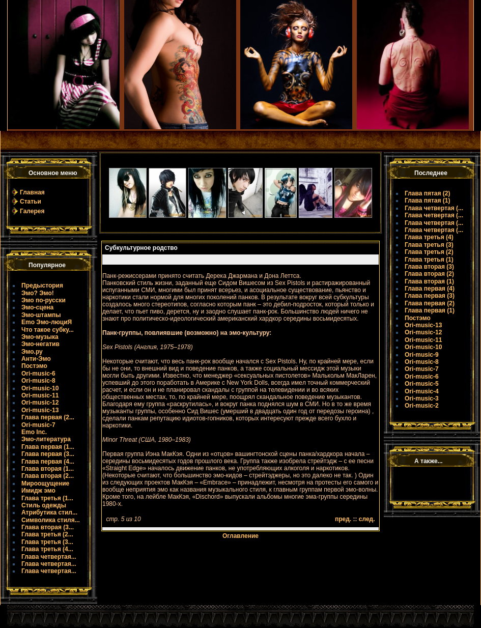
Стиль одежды (43, 505)
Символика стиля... (50, 520)
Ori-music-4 (422, 391)
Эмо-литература (46, 439)
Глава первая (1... (47, 446)
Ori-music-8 (38, 380)
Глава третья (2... (47, 534)
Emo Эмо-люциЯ (46, 322)
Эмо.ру (32, 351)
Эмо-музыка (40, 336)
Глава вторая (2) (429, 273)
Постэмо (34, 365)
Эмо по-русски (43, 300)
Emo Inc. (34, 432)
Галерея (32, 211)
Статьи (30, 201)
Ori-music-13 (40, 410)
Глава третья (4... (47, 549)
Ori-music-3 (422, 398)
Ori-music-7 (38, 425)
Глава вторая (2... (47, 475)
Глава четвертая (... (434, 208)
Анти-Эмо (36, 358)
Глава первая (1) (430, 310)
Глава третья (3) (429, 244)
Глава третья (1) (429, 259)
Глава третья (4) (429, 237)
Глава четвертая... (48, 556)
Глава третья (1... (47, 498)
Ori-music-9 (422, 354)
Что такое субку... (47, 329)
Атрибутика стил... (49, 512)
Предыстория (42, 285)
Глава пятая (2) (427, 193)
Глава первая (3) (430, 295)
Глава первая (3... (47, 454)
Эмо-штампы (41, 315)
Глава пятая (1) (427, 200)
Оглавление (240, 535)
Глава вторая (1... (47, 468)
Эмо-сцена (37, 307)
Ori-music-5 (422, 383)
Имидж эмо (38, 490)
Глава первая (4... (47, 461)
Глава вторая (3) (429, 266)
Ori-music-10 (40, 388)
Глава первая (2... (47, 417)
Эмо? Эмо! (37, 293)
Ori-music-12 (40, 402)
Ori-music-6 (38, 373)
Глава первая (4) (430, 288)
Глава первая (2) (430, 303)
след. (367, 519)
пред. (343, 519)
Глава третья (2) (429, 251)
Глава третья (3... (47, 542)
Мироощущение (45, 483)
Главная (32, 192)
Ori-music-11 (40, 395)
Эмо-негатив (40, 344)
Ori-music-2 (422, 405)
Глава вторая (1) (429, 281)
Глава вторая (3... (47, 527)
